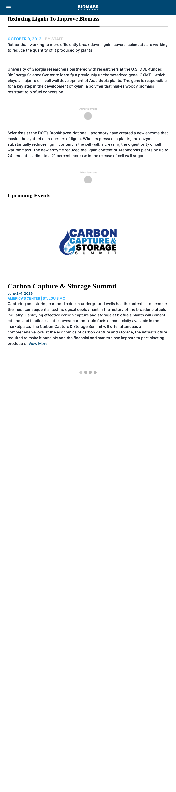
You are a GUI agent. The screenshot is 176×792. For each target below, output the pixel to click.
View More (37, 343)
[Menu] (8, 7)
